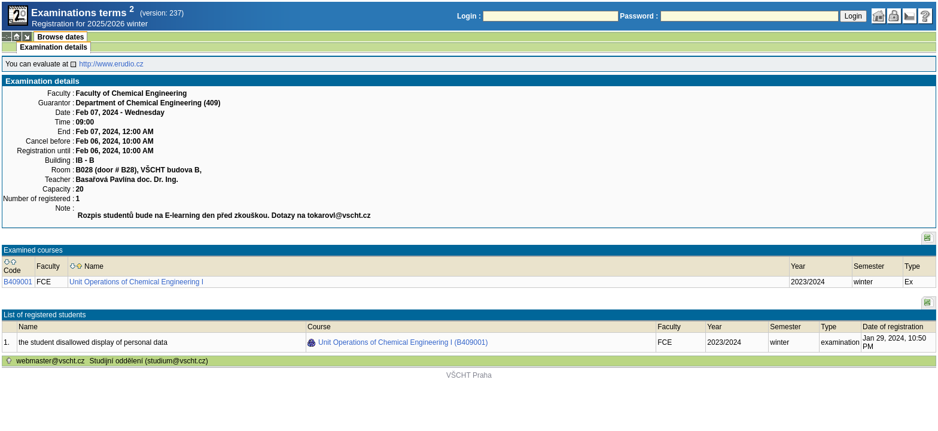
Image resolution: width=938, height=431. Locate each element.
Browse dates (60, 37)
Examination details (53, 47)
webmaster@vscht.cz (50, 361)
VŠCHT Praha (469, 375)
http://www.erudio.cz (111, 64)
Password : (639, 16)
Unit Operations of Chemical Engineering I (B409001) (403, 342)
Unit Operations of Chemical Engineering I (136, 282)
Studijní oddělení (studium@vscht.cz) (149, 361)
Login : (469, 16)
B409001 (18, 282)
